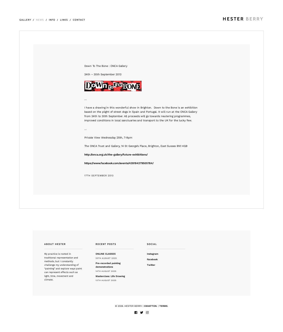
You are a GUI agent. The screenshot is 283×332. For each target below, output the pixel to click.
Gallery (25, 19)
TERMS (163, 306)
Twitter (151, 265)
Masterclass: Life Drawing (110, 276)
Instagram (152, 254)
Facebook (152, 259)
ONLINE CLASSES (106, 254)
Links (64, 19)
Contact (79, 19)
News (40, 19)
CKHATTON (150, 306)
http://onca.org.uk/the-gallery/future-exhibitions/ (116, 154)
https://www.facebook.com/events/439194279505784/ (119, 163)
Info (52, 19)
